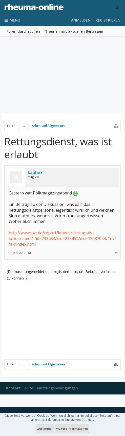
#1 (116, 253)
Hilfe (29, 388)
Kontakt (13, 388)
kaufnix (35, 172)
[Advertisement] (62, 74)
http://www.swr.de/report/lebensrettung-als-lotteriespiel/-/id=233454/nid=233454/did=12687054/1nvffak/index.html (62, 238)
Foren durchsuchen (23, 31)
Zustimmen (45, 428)
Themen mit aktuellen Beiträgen (74, 31)
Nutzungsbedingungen (57, 388)
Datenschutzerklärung (26, 400)
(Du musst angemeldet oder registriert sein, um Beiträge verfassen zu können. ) (61, 275)
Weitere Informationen (72, 428)
